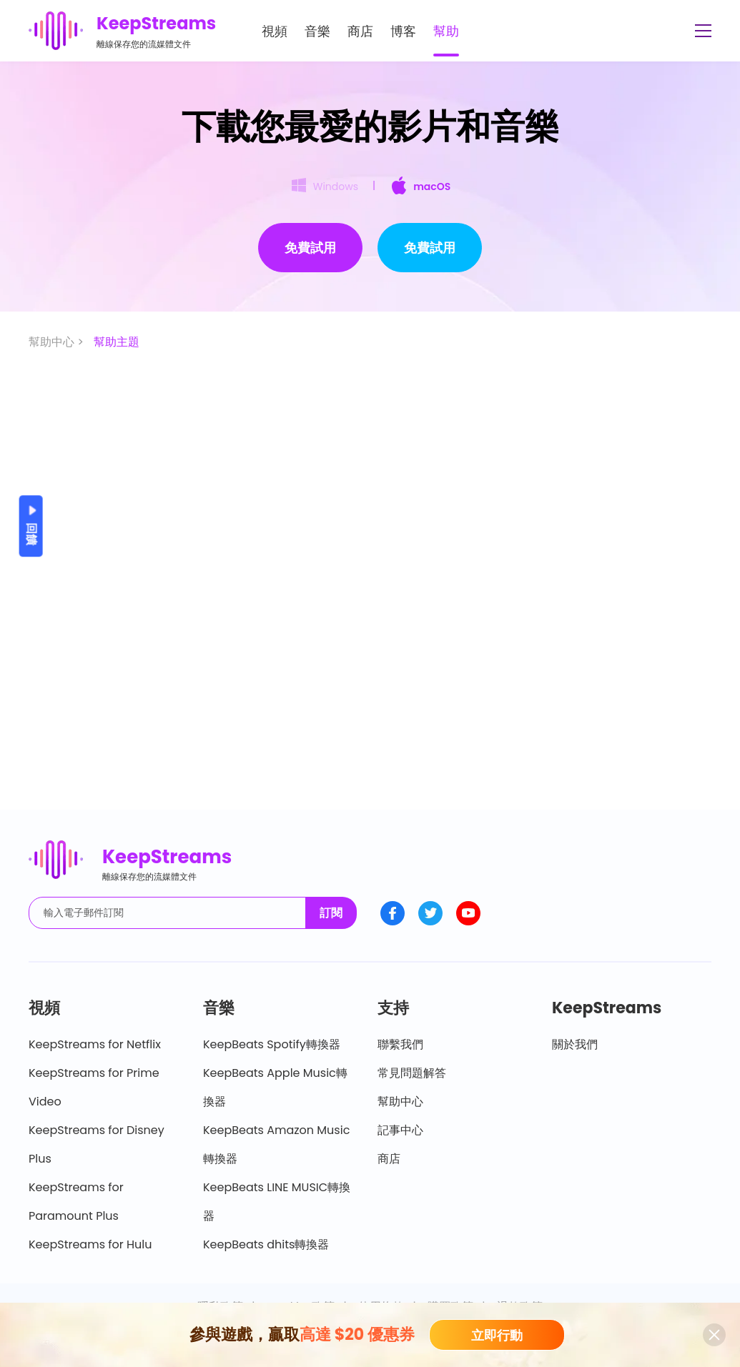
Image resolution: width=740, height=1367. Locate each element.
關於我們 (575, 1044)
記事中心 (400, 1130)
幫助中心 (400, 1101)
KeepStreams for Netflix (95, 1044)
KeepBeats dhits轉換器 (266, 1244)
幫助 (446, 31)
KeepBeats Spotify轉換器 (271, 1044)
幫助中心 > (58, 342)
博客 (403, 31)
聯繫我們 (400, 1044)
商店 (360, 31)
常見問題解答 (412, 1073)
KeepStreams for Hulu (90, 1244)
